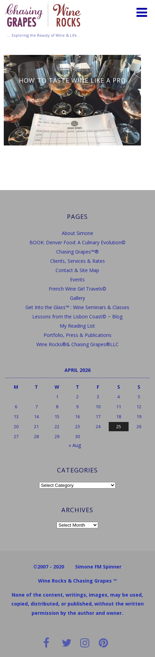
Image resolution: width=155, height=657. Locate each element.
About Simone (77, 233)
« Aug (75, 445)
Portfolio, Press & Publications (77, 335)
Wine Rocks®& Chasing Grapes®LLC (77, 344)
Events (77, 279)
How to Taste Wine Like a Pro (72, 80)
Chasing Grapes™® (77, 251)
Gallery (77, 298)
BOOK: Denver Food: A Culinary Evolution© (77, 242)
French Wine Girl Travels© (77, 288)
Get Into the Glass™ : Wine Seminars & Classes (77, 307)
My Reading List (77, 325)
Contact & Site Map (77, 270)
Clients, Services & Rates (77, 261)
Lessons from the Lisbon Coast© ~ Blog (77, 316)
